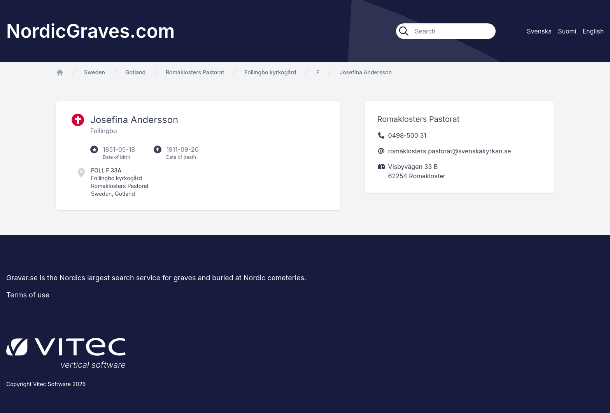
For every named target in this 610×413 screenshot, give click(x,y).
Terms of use (27, 295)
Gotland (135, 72)
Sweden (94, 72)
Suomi (567, 31)
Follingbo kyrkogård (270, 72)
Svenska (539, 31)
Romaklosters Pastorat (195, 72)
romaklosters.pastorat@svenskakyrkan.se (449, 151)
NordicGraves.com (90, 30)
